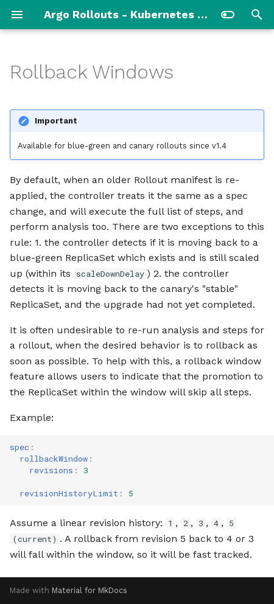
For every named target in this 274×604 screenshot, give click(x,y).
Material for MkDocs (89, 590)
